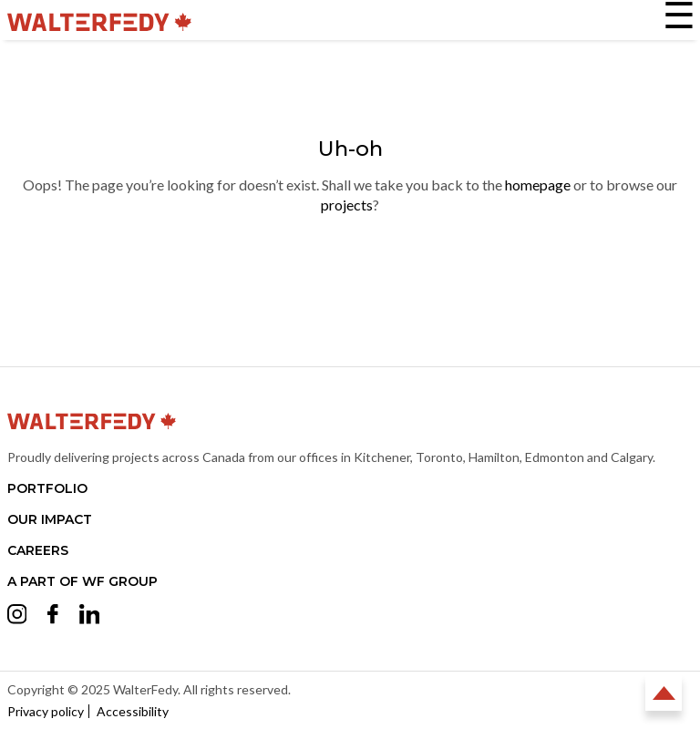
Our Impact (49, 519)
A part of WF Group (82, 581)
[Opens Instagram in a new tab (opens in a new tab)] (17, 617)
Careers (37, 550)
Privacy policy (45, 711)
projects (347, 204)
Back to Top (663, 692)
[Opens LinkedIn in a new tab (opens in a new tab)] (89, 617)
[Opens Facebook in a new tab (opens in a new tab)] (52, 616)
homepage (538, 184)
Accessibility (133, 711)
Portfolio (47, 488)
